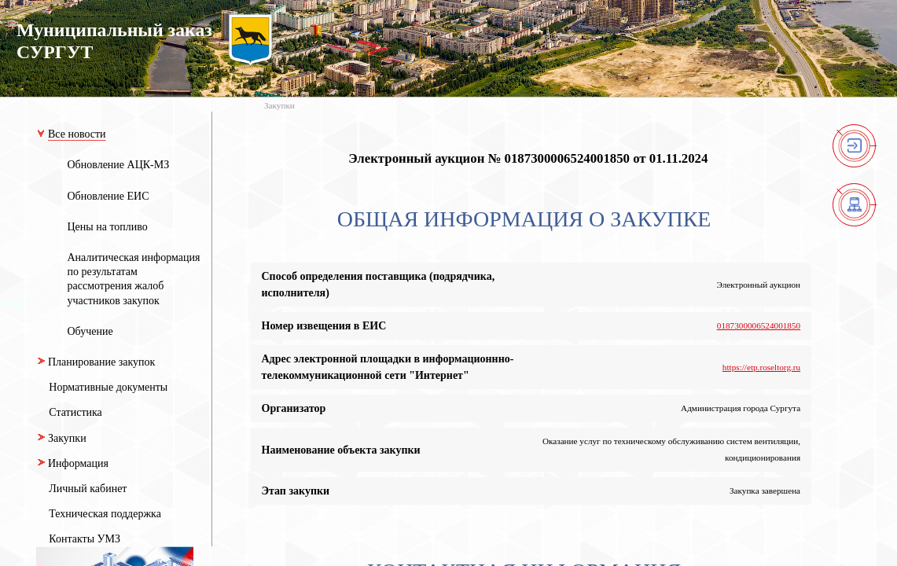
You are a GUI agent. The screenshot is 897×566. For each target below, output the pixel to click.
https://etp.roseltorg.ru (761, 367)
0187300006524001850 (758, 325)
